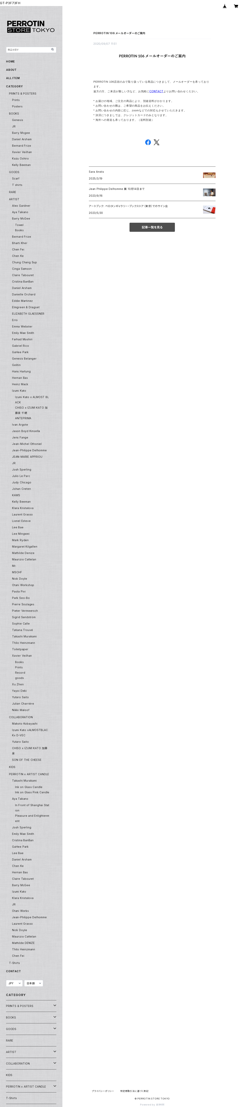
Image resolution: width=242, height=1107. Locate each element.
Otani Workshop (23, 585)
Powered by (152, 1104)
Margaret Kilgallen (24, 546)
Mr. (14, 565)
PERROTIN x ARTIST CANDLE (29, 774)
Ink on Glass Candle (29, 787)
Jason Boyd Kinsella (26, 431)
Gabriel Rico (20, 345)
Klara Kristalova (23, 508)
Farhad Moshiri (22, 339)
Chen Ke (18, 255)
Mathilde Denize (23, 553)
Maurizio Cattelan (24, 559)
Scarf (15, 178)
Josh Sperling (21, 469)
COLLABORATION (21, 717)
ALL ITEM (13, 78)
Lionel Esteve (21, 520)
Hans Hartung (21, 371)
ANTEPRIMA (23, 418)
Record (20, 672)
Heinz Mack (20, 384)
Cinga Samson (22, 268)
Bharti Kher (19, 243)
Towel (19, 224)
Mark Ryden (20, 540)
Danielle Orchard (24, 294)
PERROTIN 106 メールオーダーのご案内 (119, 33)
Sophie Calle (21, 623)
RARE (12, 192)
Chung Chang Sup (24, 262)
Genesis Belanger (24, 358)
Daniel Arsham (22, 139)
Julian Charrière (23, 703)
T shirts (17, 184)
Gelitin (16, 365)
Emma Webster (22, 326)
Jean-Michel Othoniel (27, 443)
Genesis (17, 120)
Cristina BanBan (23, 281)
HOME (10, 61)
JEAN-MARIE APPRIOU (27, 456)
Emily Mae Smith (23, 332)
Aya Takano (20, 212)
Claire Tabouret (23, 275)
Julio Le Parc (21, 476)
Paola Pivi (19, 591)
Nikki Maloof (20, 710)
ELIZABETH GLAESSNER (28, 313)
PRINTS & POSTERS (22, 93)
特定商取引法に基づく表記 (134, 1091)
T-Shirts (14, 962)
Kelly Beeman (21, 164)
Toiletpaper (20, 649)
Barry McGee (21, 218)
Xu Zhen (18, 684)
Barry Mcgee (21, 132)
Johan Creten (21, 488)
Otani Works (20, 910)
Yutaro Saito (20, 697)
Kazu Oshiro (20, 158)
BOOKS (14, 113)
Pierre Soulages (23, 604)
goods (19, 677)
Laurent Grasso (22, 514)
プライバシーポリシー (103, 1091)
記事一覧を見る (152, 227)
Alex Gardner (21, 205)
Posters (17, 106)
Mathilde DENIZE (23, 942)
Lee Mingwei (21, 533)
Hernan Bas (20, 377)
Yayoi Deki (19, 690)
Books (19, 230)
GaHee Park (20, 352)
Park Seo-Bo (21, 597)
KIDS (12, 767)
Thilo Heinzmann (23, 642)
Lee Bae (18, 527)
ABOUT (11, 69)
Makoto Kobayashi (25, 723)
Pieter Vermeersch (25, 610)
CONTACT (156, 91)
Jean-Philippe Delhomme (29, 450)
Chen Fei (18, 249)
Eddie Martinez (22, 300)
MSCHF (17, 572)
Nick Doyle (19, 578)
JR (14, 126)
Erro (15, 320)
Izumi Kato (19, 390)
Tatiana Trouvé (22, 630)
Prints (16, 100)
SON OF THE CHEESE (27, 759)
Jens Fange (20, 437)
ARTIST (14, 199)
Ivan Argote (20, 424)
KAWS (16, 495)
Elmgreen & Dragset (26, 307)
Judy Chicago (21, 482)
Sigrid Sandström (24, 617)
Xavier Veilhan (22, 152)
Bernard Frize (21, 145)
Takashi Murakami (24, 636)
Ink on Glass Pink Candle (32, 792)
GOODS (14, 172)
